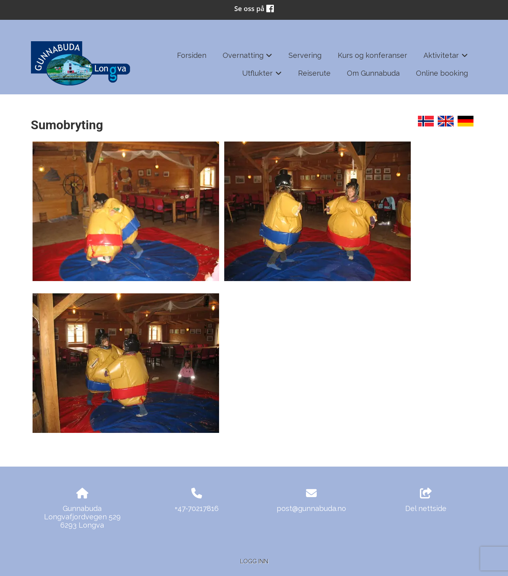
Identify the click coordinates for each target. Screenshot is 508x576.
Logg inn (254, 561)
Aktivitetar (445, 58)
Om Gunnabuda (373, 73)
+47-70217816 (197, 508)
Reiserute (314, 73)
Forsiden (191, 55)
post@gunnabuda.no (311, 508)
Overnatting (248, 58)
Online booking (442, 73)
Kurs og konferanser (372, 55)
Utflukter (262, 75)
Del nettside (425, 500)
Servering (305, 55)
